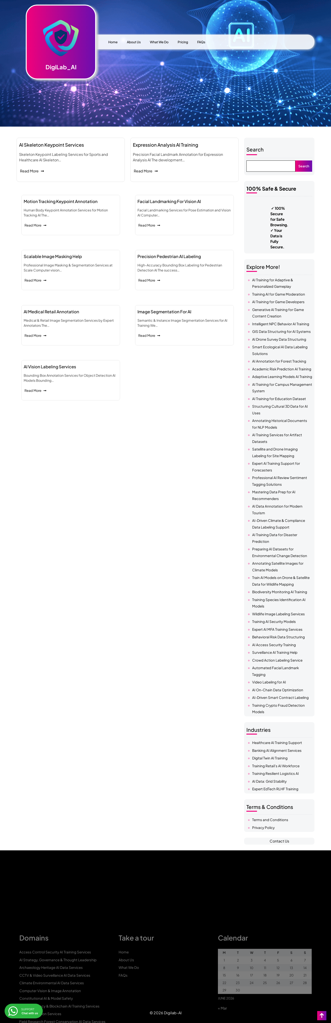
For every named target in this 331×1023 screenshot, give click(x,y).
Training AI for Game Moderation (278, 294)
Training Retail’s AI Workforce (276, 766)
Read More (32, 171)
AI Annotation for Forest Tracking (279, 361)
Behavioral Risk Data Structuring (278, 637)
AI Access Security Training (274, 644)
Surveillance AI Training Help (274, 652)
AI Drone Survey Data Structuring (279, 339)
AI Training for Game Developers (278, 301)
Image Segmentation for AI (178, 321)
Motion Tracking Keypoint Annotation (67, 210)
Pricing (183, 42)
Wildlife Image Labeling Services (278, 614)
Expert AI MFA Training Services (277, 629)
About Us (134, 42)
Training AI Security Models (274, 621)
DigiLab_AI (61, 67)
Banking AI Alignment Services (277, 750)
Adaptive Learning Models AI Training (282, 376)
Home (113, 42)
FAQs (201, 42)
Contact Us (279, 841)
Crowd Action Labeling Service (277, 660)
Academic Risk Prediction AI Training (281, 369)
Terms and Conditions (270, 819)
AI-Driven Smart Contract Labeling (280, 697)
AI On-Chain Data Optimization (277, 690)
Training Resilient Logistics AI (275, 773)
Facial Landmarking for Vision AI (179, 210)
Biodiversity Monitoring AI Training (279, 592)
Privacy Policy (263, 827)
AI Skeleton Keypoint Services (51, 145)
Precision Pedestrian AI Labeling (179, 265)
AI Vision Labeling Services (63, 376)
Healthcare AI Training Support (277, 742)
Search (255, 149)
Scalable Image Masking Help (64, 265)
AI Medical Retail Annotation (64, 321)
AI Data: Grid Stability (269, 781)
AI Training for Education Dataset (279, 398)
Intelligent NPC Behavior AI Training (280, 324)
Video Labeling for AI (269, 682)
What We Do (159, 42)
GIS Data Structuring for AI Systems (281, 331)
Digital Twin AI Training (270, 758)
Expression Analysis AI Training (165, 145)
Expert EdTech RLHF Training (275, 789)
